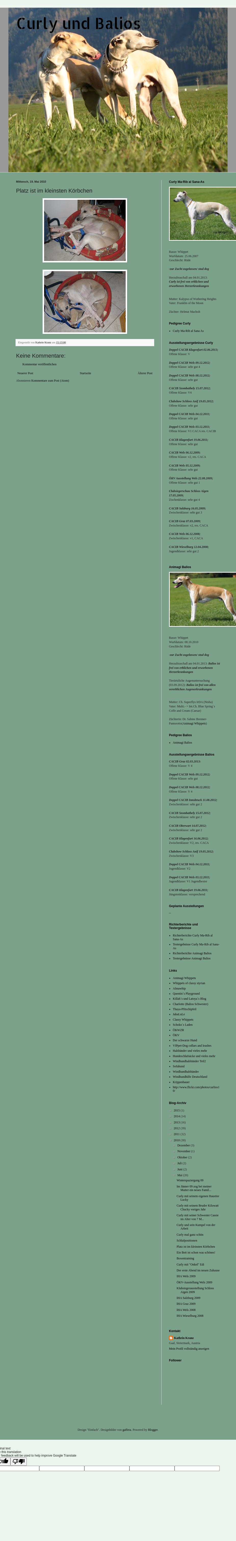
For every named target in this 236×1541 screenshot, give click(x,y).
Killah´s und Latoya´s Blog (189, 998)
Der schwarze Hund (185, 1040)
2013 (177, 1122)
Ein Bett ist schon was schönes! (196, 1252)
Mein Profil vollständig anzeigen (189, 1348)
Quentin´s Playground (186, 993)
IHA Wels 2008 (186, 1310)
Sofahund (179, 1066)
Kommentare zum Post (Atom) (50, 380)
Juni (180, 1169)
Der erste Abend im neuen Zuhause (198, 1270)
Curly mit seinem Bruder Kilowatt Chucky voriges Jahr (198, 1207)
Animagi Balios (182, 742)
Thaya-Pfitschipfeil (184, 1009)
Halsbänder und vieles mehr (190, 1051)
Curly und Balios (78, 23)
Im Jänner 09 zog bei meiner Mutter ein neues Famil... (194, 1188)
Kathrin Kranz (184, 1338)
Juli (179, 1163)
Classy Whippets (183, 1019)
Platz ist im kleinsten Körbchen (196, 1246)
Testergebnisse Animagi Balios (192, 958)
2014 (177, 1116)
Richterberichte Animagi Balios (192, 953)
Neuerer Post (25, 373)
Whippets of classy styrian (189, 983)
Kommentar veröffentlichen (39, 364)
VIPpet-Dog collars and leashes (192, 1045)
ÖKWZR (178, 1030)
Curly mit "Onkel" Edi (190, 1264)
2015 (177, 1110)
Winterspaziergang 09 (190, 1180)
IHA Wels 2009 (186, 1276)
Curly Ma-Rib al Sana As (188, 331)
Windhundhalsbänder (186, 1071)
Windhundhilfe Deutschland (190, 1077)
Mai (180, 1175)
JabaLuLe (179, 1014)
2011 (177, 1134)
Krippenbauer (181, 1082)
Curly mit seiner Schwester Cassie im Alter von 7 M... (198, 1217)
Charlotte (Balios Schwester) (190, 1004)
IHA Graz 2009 (186, 1304)
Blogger (153, 1430)
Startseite (85, 373)
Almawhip (179, 988)
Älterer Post (145, 373)
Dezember (184, 1145)
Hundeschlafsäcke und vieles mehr (194, 1056)
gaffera (127, 1430)
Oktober (182, 1157)
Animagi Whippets (194, 723)
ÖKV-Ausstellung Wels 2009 (194, 1282)
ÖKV (176, 1035)
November (184, 1151)
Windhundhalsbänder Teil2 (189, 1061)
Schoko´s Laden (183, 1024)
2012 (177, 1128)
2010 (177, 1140)
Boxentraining (185, 1258)
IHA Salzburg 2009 (188, 1298)
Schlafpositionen (187, 1240)
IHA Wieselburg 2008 (190, 1316)
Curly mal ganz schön (190, 1234)
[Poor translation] (18, 1461)
